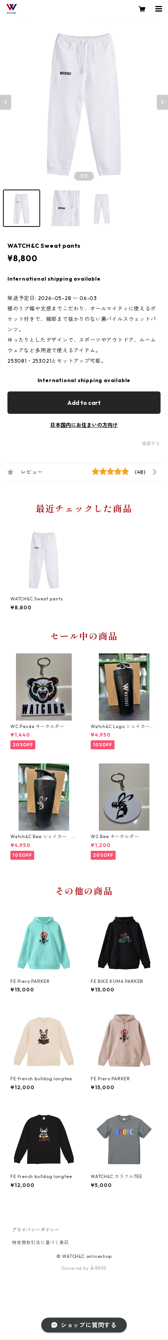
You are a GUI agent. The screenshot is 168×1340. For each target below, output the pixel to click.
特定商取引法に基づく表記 (40, 1242)
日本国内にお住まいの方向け (84, 425)
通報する (151, 443)
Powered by (84, 1268)
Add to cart (84, 402)
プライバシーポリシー (35, 1230)
